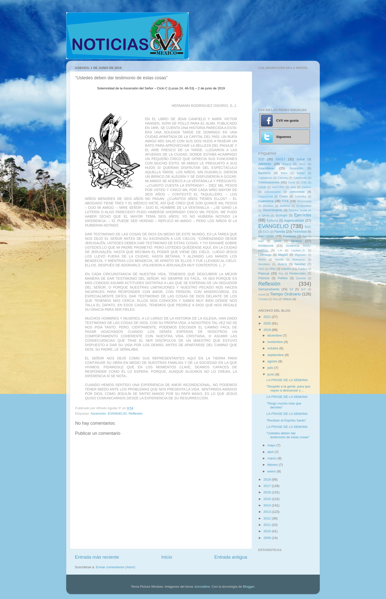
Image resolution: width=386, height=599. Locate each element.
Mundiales (264, 264)
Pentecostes (298, 273)
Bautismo (264, 173)
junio (271, 374)
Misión (262, 259)
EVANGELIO (117, 413)
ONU (272, 269)
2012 (267, 518)
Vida (275, 299)
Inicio (166, 557)
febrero (273, 465)
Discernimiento (272, 210)
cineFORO (278, 187)
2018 (267, 479)
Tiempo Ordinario (285, 294)
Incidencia (265, 245)
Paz (281, 273)
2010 (267, 531)
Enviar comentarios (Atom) (115, 567)
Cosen (283, 196)
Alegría (286, 163)
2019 (267, 330)
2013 (267, 512)
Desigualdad (303, 205)
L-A (280, 250)
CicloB (262, 187)
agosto (272, 361)
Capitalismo (265, 177)
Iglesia (277, 241)
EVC (308, 227)
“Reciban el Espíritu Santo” (286, 420)
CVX (285, 201)
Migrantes (300, 254)
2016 (267, 492)
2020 (267, 323)
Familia (279, 231)
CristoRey (300, 196)
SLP (303, 289)
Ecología (281, 215)
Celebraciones (268, 182)
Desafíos (268, 205)
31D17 (280, 159)
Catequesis (300, 177)
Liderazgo (264, 255)
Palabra (302, 268)
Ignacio (296, 241)
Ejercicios (302, 215)
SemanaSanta (268, 289)
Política (283, 278)
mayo (271, 445)
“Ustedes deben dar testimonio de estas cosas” (288, 435)
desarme (285, 205)
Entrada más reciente (97, 557)
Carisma (283, 177)
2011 (267, 525)
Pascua (263, 273)
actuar (301, 159)
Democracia (304, 201)
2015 (267, 499)
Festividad (299, 231)
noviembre (275, 342)
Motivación (298, 259)
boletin (301, 173)
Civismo (306, 187)
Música (282, 264)
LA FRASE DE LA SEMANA (287, 380)
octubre (273, 348)
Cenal (291, 182)
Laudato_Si (298, 250)
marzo (272, 458)
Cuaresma (265, 201)
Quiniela (301, 278)
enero (272, 471)
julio (270, 368)
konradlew (202, 586)
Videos (286, 299)
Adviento (264, 164)
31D (261, 159)
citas (293, 187)
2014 (267, 505)
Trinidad (263, 299)
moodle (279, 259)
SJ (291, 289)
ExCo (266, 231)
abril (270, 452)
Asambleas (266, 168)
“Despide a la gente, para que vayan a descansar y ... (288, 388)
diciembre (275, 335)
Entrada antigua (230, 557)
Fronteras (289, 236)
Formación (266, 236)
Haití (261, 241)
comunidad (297, 192)
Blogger (248, 586)
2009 (267, 538)
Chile (304, 182)
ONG (261, 268)
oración (286, 269)
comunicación (272, 191)
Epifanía (272, 220)
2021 (267, 317)
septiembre (276, 355)
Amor (302, 163)
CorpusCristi (265, 196)
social (261, 294)
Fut (304, 236)
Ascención (98, 413)
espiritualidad (294, 220)
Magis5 (283, 255)
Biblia (284, 173)
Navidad (300, 264)
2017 (267, 486)
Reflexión (135, 413)
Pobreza (263, 278)
